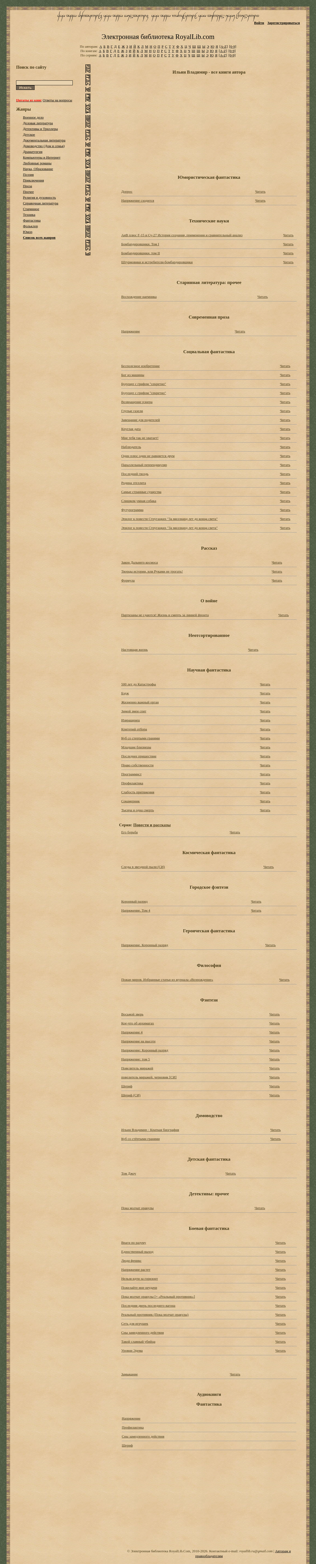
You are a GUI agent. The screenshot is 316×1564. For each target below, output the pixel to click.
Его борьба (129, 832)
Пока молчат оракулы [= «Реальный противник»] (158, 1296)
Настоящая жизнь (134, 650)
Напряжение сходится (137, 200)
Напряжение (130, 331)
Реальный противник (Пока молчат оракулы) (155, 1314)
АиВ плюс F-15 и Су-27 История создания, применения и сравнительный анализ (181, 235)
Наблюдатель (131, 447)
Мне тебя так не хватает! (140, 438)
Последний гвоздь (134, 474)
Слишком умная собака (138, 501)
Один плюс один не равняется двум (148, 456)
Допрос (126, 191)
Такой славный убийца (138, 1341)
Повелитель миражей (137, 1068)
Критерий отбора (134, 729)
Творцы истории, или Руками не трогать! (152, 571)
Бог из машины (132, 375)
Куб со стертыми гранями (140, 738)
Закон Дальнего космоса (139, 562)
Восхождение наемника (139, 297)
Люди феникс (131, 1261)
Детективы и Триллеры (40, 129)
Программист (131, 774)
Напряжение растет (135, 1269)
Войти (259, 23)
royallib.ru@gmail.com (256, 1551)
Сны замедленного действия (142, 1332)
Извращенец (130, 720)
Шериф (126, 1086)
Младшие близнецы (136, 747)
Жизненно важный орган (140, 702)
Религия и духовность (39, 197)
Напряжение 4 (131, 1032)
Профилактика (132, 783)
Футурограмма (132, 510)
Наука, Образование (38, 169)
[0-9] (232, 46)
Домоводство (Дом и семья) (44, 146)
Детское (29, 134)
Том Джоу (128, 1173)
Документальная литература (44, 140)
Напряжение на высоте (138, 1041)
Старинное (31, 209)
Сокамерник (130, 801)
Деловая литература (38, 123)
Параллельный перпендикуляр (144, 465)
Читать (260, 191)
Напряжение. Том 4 (135, 910)
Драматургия (32, 152)
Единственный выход (137, 1252)
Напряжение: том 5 (135, 1059)
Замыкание (129, 1374)
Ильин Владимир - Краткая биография (150, 1130)
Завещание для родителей (140, 420)
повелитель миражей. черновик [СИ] (149, 1077)
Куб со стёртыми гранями (140, 1139)
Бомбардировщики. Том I (140, 244)
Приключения (33, 180)
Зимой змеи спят (133, 711)
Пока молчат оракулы (137, 1208)
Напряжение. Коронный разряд (144, 945)
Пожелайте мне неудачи (139, 1287)
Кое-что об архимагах (137, 1023)
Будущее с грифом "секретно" (143, 384)
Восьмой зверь (132, 1014)
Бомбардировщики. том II (140, 253)
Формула (128, 580)
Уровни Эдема (132, 1350)
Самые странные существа (141, 492)
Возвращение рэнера (137, 402)
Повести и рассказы (152, 824)
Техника (29, 215)
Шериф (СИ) (131, 1095)
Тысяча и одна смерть (137, 810)
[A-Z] (223, 46)
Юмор (27, 232)
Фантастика (32, 220)
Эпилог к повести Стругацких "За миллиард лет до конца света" (169, 519)
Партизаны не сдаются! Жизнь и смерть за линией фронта (165, 615)
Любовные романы (37, 163)
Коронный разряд (134, 901)
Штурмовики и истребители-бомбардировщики (157, 262)
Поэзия (28, 175)
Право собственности (137, 765)
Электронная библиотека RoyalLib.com (158, 36)
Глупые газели (132, 411)
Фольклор (30, 226)
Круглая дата (131, 429)
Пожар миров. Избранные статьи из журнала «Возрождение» (167, 980)
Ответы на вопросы (57, 100)
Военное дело (33, 117)
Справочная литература (40, 203)
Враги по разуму (133, 1243)
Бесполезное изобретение (140, 366)
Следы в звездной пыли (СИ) (143, 867)
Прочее (28, 192)
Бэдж (125, 693)
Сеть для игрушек (134, 1323)
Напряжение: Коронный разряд (144, 1050)
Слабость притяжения (137, 792)
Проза (27, 186)
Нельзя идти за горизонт (139, 1278)
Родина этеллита (133, 483)
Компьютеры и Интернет (41, 157)
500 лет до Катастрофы (138, 684)
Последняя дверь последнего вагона (148, 1305)
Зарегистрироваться (283, 23)
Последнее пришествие (138, 756)
